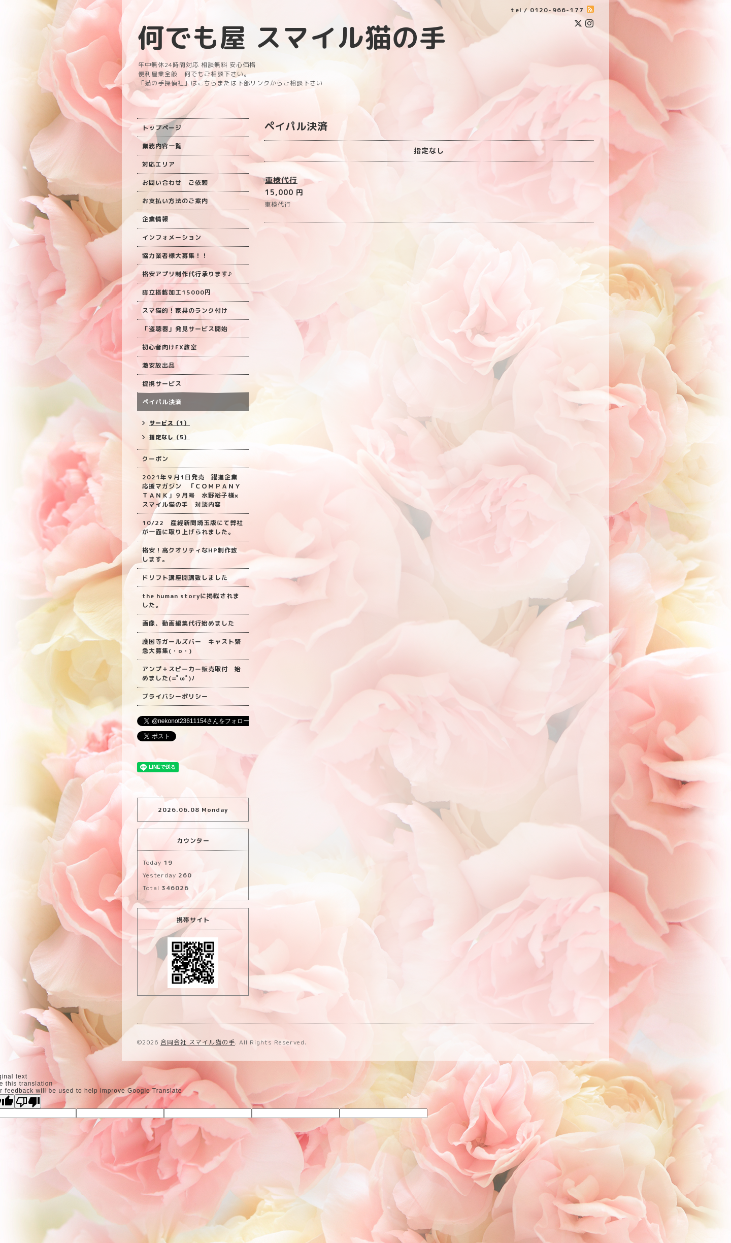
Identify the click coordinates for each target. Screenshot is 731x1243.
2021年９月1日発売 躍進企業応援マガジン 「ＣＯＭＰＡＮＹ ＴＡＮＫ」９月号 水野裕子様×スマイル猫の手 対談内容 (191, 491)
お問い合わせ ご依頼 (175, 182)
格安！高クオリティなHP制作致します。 (190, 555)
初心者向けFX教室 (169, 347)
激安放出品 (158, 365)
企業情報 (155, 219)
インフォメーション (172, 237)
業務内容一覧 (162, 146)
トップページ (162, 127)
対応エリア (158, 164)
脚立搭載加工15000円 (176, 292)
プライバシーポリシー (175, 696)
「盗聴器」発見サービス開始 (185, 328)
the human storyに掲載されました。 (191, 600)
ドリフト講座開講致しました (185, 577)
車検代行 (281, 180)
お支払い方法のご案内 (175, 201)
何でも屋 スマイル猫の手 (292, 37)
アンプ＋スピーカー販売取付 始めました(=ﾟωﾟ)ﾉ (191, 673)
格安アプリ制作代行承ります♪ (187, 274)
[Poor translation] (28, 1101)
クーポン (155, 458)
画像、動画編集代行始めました (188, 623)
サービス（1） (169, 423)
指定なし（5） (169, 437)
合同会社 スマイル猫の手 (197, 1042)
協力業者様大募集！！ (175, 255)
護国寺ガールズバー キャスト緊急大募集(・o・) (191, 646)
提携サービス (162, 383)
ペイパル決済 (162, 402)
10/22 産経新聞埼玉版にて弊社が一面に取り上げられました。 (192, 527)
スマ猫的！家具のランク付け (185, 310)
